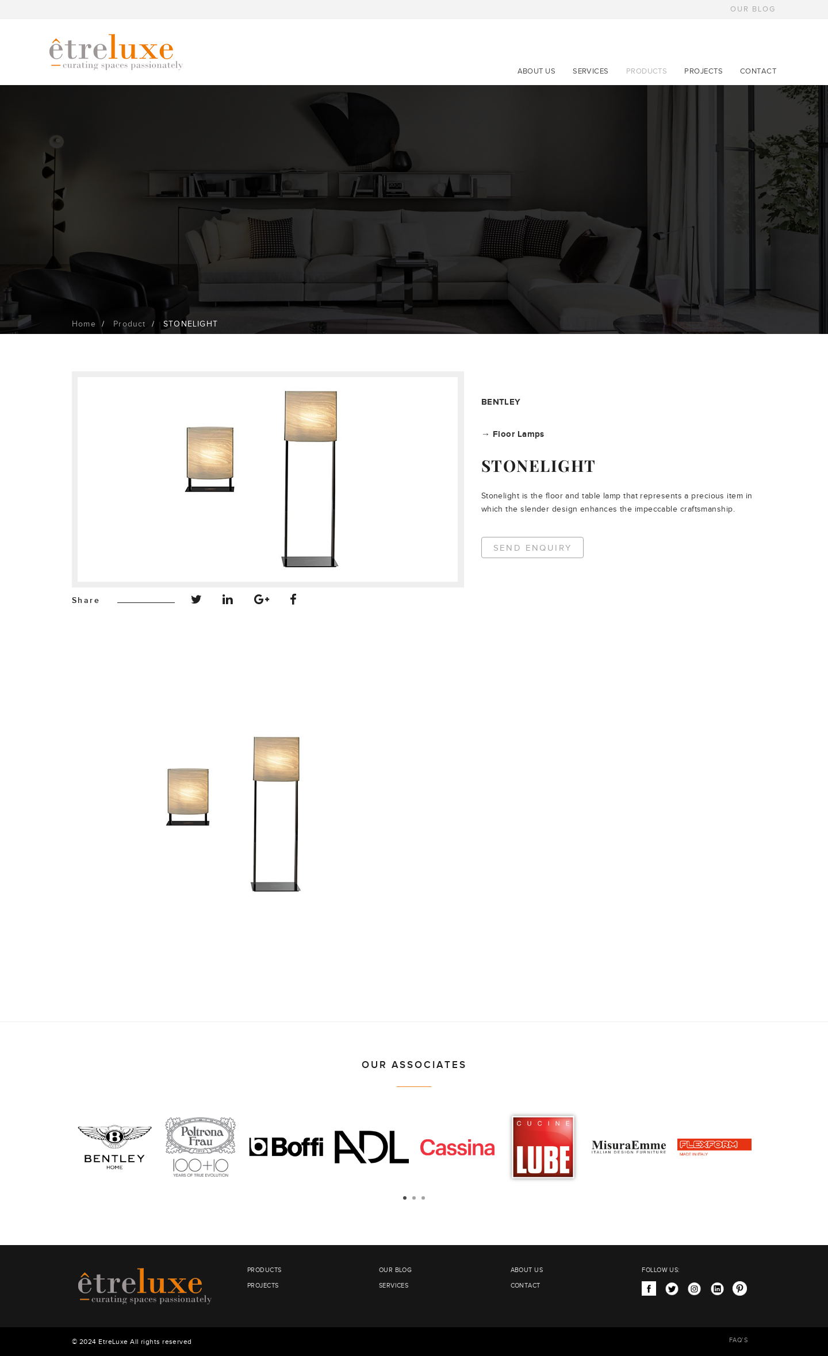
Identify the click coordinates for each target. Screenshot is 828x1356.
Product (129, 324)
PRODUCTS (647, 71)
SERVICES (591, 71)
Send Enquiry (532, 548)
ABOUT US (537, 71)
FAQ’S (738, 1340)
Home (84, 324)
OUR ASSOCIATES (414, 1065)
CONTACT (758, 71)
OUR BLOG (753, 9)
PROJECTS (703, 71)
